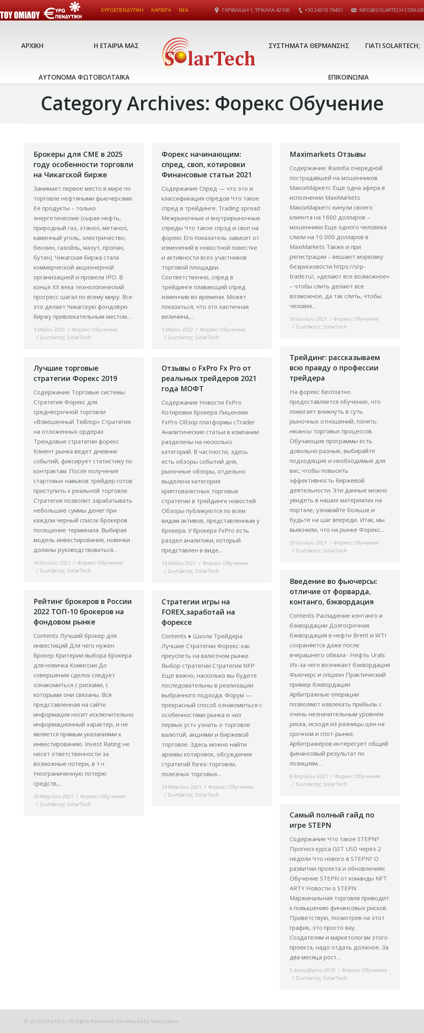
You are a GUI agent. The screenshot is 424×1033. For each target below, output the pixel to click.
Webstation (165, 1021)
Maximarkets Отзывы (328, 154)
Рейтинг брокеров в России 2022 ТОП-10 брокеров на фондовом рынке (82, 611)
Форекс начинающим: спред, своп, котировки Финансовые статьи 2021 (207, 164)
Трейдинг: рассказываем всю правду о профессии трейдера (335, 368)
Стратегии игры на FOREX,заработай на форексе (198, 612)
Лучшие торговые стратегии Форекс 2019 (75, 373)
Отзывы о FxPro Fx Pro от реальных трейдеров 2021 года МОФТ (209, 378)
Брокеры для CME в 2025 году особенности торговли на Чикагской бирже (83, 164)
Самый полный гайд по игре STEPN (332, 820)
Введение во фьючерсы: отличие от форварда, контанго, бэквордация (333, 591)
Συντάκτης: (65, 337)
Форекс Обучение (94, 329)
